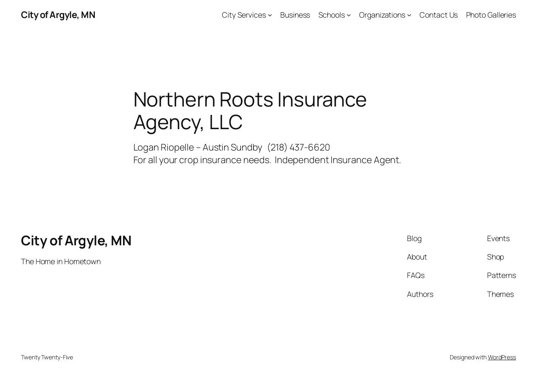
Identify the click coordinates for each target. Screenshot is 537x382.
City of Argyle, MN (58, 14)
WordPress (502, 357)
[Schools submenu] (349, 15)
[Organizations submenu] (409, 15)
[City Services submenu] (270, 15)
